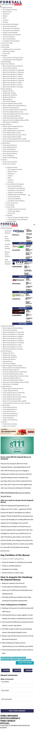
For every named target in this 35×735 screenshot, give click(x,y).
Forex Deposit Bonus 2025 (12, 137)
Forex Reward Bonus (10, 153)
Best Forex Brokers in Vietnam (13, 78)
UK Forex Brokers (9, 37)
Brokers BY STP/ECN (10, 95)
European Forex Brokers (11, 30)
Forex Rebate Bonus (10, 147)
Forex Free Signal (9, 51)
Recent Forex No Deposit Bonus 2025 (16, 120)
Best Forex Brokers (7, 64)
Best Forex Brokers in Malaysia (13, 72)
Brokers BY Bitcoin (9, 97)
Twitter (17, 670)
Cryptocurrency (6, 7)
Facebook (6, 670)
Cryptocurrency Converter (12, 49)
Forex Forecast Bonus (10, 151)
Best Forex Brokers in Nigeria (13, 74)
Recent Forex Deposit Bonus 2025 (14, 139)
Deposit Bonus (6, 124)
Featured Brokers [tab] (8, 232)
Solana (5, 16)
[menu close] (0, 6)
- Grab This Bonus (25, 663)
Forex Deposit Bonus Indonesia (14, 130)
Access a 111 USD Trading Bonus (13, 559)
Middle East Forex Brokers (12, 35)
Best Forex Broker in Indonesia (13, 70)
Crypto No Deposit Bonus (12, 116)
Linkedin (29, 670)
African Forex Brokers (10, 32)
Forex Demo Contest (10, 162)
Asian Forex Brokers (10, 26)
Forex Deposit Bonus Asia (12, 133)
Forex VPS (6, 53)
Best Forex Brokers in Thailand (13, 80)
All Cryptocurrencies (10, 10)
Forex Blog (5, 45)
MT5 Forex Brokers (9, 101)
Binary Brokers (6, 89)
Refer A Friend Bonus (10, 158)
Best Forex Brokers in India (12, 82)
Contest (4, 160)
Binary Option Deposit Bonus (13, 126)
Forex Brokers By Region (10, 24)
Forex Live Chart (7, 43)
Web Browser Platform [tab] (8, 262)
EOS (4, 18)
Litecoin (5, 20)
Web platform (7, 99)
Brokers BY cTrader (9, 93)
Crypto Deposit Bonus (10, 128)
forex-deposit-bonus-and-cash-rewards (16, 141)
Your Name (5, 682)
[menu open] (34, 224)
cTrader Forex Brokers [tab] (7, 246)
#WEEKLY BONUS (6, 657)
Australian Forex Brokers (11, 28)
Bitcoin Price (7, 12)
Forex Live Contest (9, 164)
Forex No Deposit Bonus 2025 (11, 103)
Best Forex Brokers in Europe (13, 87)
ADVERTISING (6, 62)
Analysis (4, 55)
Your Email (5, 690)
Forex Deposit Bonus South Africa (14, 135)
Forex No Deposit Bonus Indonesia (15, 110)
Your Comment (6, 699)
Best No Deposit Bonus (11, 107)
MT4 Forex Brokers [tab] (7, 239)
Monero (5, 22)
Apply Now (23, 243)
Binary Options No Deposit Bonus (14, 105)
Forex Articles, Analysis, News (13, 57)
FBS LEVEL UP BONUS (10, 122)
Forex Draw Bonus (9, 149)
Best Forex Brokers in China (12, 85)
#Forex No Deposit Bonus (19, 657)
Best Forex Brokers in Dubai (12, 76)
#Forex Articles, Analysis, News (9, 659)
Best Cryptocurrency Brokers (13, 66)
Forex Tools (5, 47)
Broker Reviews (6, 228)
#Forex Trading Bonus (25, 659)
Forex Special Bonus (10, 145)
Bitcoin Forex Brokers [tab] (7, 254)
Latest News (5, 143)
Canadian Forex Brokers (11, 41)
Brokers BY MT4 (8, 91)
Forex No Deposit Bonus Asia (13, 112)
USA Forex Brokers (9, 39)
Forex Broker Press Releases (12, 60)
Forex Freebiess (8, 155)
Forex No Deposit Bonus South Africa (16, 114)
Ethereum (6, 14)
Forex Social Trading (10, 68)
